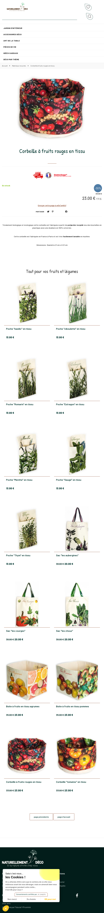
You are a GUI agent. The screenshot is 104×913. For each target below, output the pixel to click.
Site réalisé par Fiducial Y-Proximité (16, 907)
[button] (5, 908)
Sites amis (6, 903)
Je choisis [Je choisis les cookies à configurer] (31, 899)
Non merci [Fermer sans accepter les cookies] (12, 899)
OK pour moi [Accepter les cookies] (50, 899)
